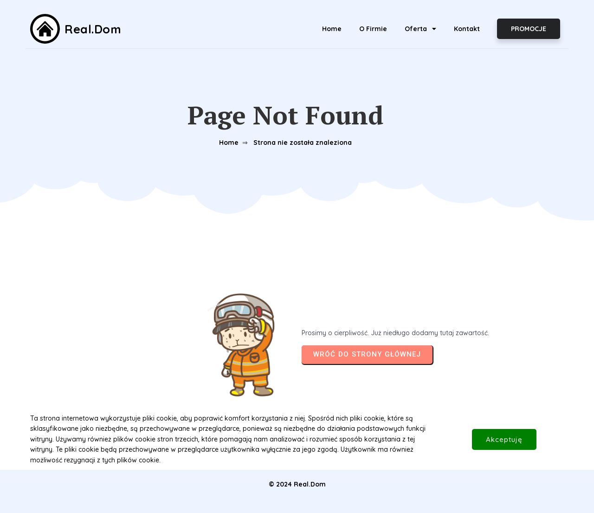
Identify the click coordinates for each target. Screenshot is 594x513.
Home (229, 142)
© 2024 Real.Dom (297, 484)
